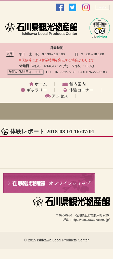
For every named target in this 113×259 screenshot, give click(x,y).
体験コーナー (81, 90)
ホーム (41, 84)
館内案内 (77, 84)
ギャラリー (37, 90)
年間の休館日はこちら (25, 72)
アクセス (60, 96)
